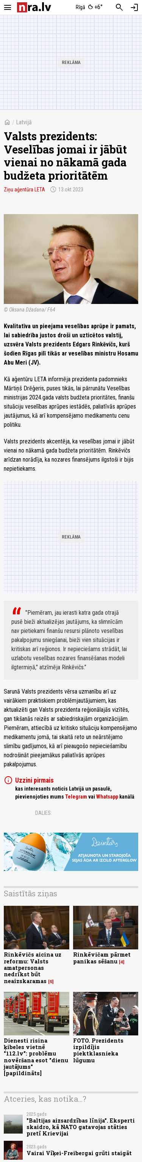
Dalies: (43, 813)
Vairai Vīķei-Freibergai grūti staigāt (79, 1153)
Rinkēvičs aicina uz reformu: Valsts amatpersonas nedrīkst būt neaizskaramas (32, 967)
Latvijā (24, 122)
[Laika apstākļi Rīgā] (89, 7)
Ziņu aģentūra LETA (24, 189)
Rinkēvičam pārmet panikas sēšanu (102, 958)
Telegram (76, 797)
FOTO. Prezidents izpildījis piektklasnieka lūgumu (98, 1050)
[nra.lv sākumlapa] (34, 7)
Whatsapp (107, 797)
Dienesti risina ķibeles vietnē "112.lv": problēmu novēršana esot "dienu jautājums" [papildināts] (36, 1057)
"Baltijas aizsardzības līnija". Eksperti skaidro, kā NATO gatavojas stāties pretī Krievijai (81, 1127)
